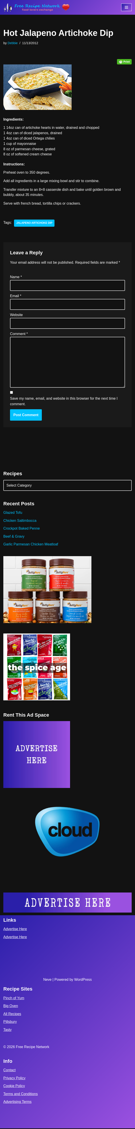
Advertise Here (15, 930)
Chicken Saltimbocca (19, 521)
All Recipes (12, 1014)
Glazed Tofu (12, 513)
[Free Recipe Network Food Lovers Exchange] (36, 7)
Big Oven (10, 1006)
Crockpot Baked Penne (21, 529)
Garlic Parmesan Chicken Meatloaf (30, 545)
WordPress (83, 980)
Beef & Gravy (13, 537)
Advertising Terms (17, 1102)
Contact (9, 1071)
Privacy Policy (14, 1079)
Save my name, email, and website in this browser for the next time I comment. (64, 402)
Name (16, 277)
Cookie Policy (14, 1086)
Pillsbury (10, 1022)
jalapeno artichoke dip (34, 223)
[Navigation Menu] (126, 7)
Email (15, 296)
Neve (47, 980)
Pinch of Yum (13, 998)
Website (16, 315)
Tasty (7, 1030)
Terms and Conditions (20, 1094)
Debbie (13, 43)
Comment (19, 334)
